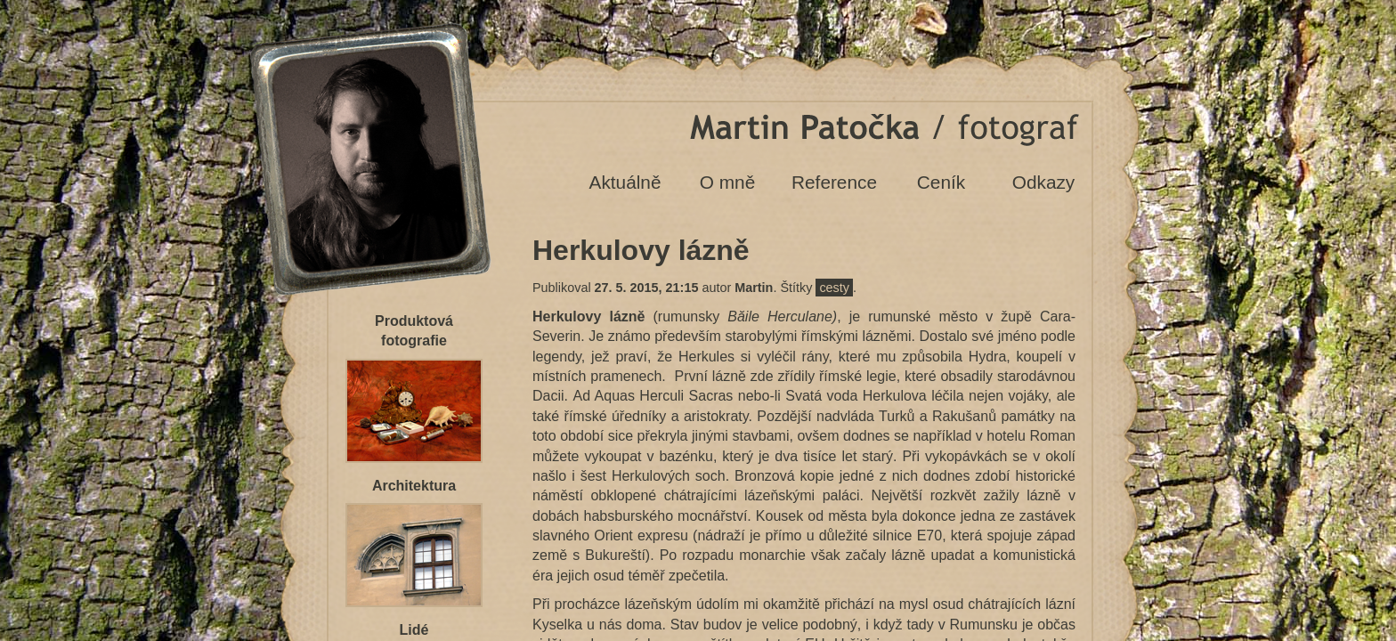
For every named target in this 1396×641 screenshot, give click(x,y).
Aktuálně (625, 182)
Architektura (414, 485)
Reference (834, 182)
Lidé (414, 629)
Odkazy (1043, 182)
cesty (834, 287)
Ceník (941, 182)
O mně (727, 182)
